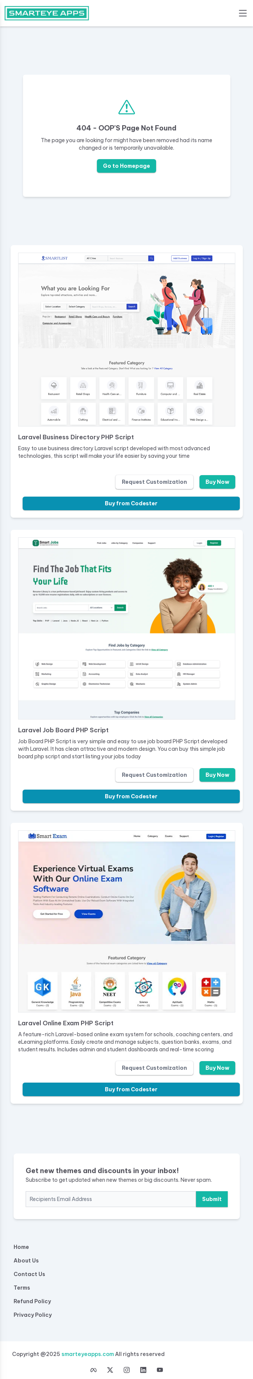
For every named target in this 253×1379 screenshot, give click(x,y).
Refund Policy (32, 1301)
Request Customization (154, 482)
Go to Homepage (126, 166)
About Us (26, 1260)
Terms (22, 1287)
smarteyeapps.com (87, 1354)
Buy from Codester (131, 503)
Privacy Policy (33, 1315)
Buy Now (217, 482)
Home (21, 1247)
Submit (212, 1199)
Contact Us (29, 1274)
